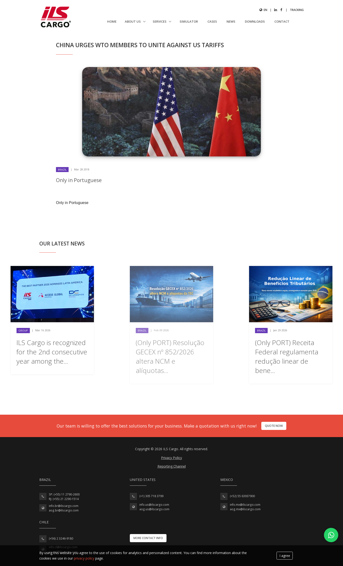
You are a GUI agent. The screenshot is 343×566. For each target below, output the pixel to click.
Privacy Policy (171, 457)
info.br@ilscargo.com (63, 506)
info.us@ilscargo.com (154, 505)
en (263, 10)
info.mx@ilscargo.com (245, 505)
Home (111, 21)
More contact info (148, 538)
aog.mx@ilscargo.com (245, 509)
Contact (281, 21)
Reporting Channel (171, 466)
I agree (284, 555)
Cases (212, 21)
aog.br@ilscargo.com (64, 510)
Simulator (189, 21)
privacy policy (84, 558)
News (231, 21)
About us (133, 21)
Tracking (297, 10)
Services (160, 21)
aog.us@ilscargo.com (154, 509)
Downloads (255, 21)
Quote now (274, 426)
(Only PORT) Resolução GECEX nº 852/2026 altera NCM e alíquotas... (170, 356)
